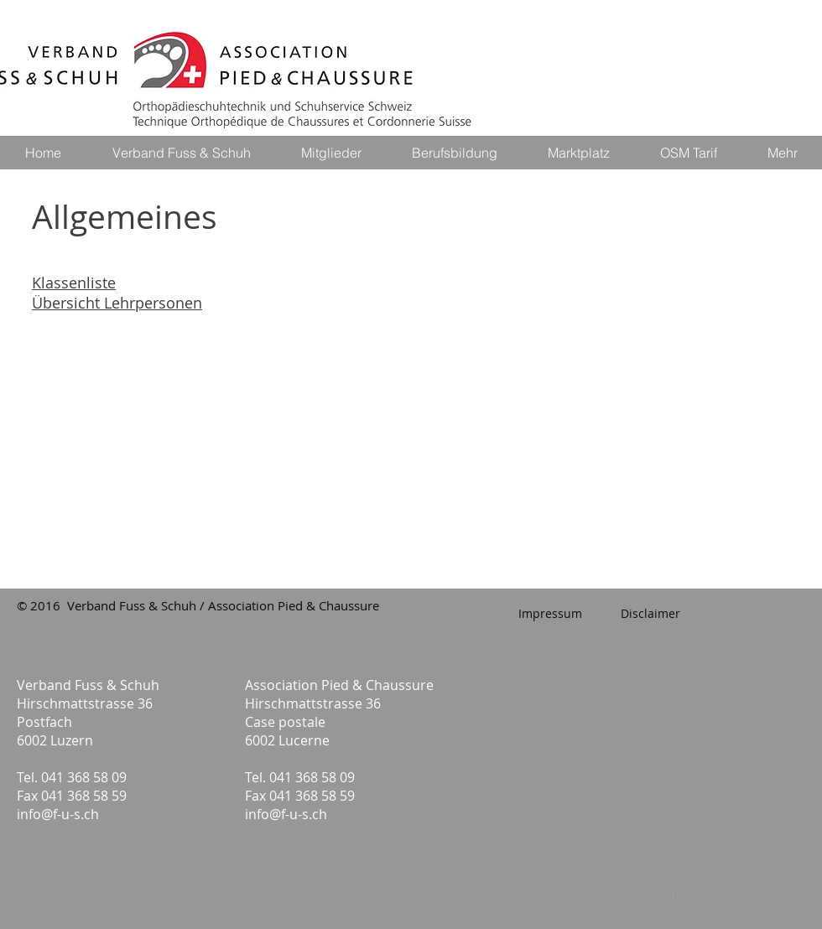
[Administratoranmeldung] (724, 893)
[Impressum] (549, 614)
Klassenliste (74, 282)
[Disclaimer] (650, 614)
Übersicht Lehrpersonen (117, 303)
